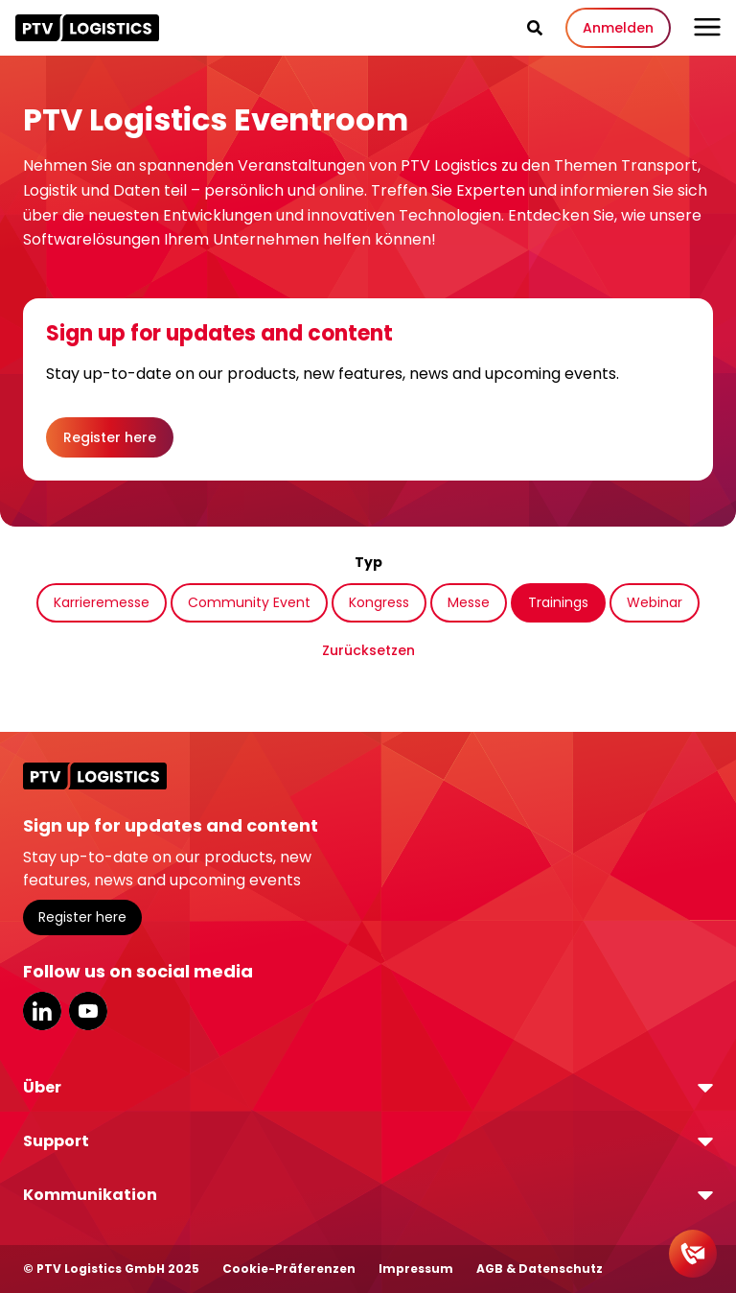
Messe (469, 602)
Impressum (416, 1268)
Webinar (654, 602)
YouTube (88, 1011)
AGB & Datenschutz (539, 1268)
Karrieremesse (102, 602)
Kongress (379, 602)
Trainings (558, 602)
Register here (109, 437)
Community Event (249, 602)
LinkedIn (42, 1011)
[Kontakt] (693, 1254)
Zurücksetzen (368, 650)
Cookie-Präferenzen (289, 1268)
